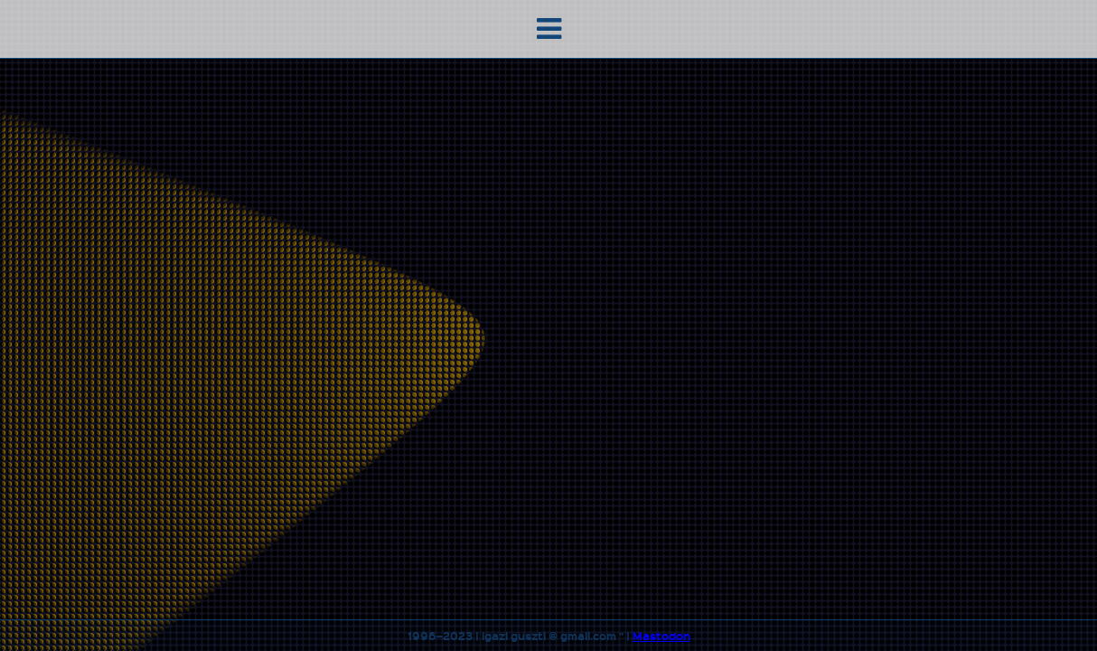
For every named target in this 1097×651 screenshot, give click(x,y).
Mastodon (661, 635)
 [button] (549, 28)
